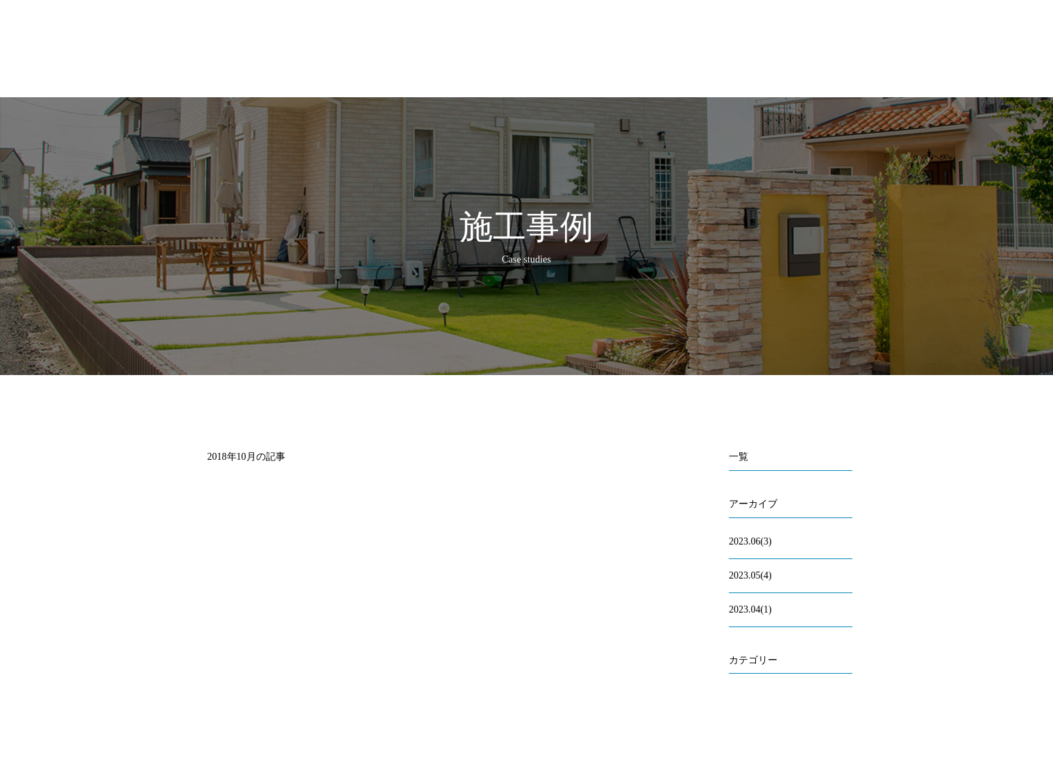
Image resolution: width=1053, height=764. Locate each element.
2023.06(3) (750, 541)
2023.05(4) (750, 575)
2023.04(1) (750, 609)
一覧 (738, 456)
